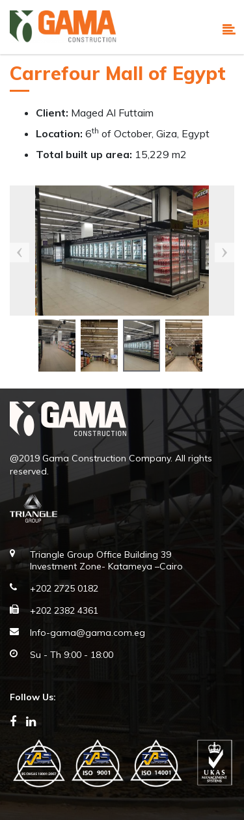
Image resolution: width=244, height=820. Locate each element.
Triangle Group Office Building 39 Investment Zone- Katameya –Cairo (106, 560)
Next (224, 252)
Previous (19, 252)
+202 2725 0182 (64, 588)
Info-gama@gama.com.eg (87, 632)
